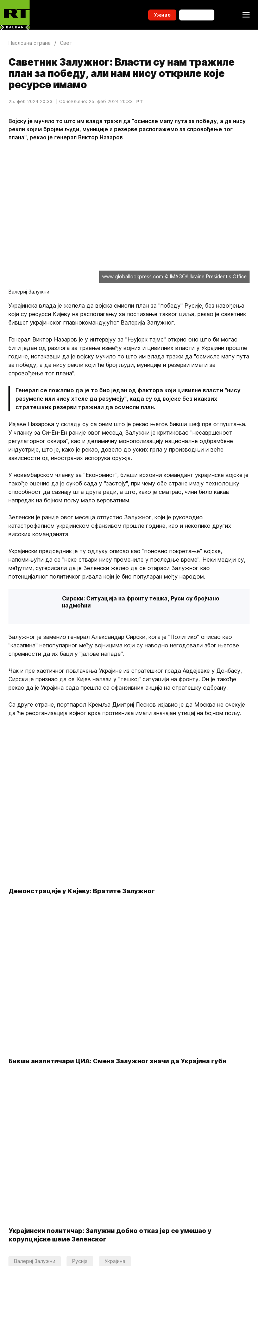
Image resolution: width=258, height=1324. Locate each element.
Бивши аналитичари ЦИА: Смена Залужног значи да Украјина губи (117, 1061)
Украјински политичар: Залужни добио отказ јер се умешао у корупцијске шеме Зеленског (110, 1235)
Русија (80, 1261)
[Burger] (246, 14)
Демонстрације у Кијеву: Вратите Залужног (81, 891)
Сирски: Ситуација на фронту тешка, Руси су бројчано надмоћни (140, 602)
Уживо (162, 15)
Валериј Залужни (34, 1261)
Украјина (115, 1261)
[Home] (15, 15)
